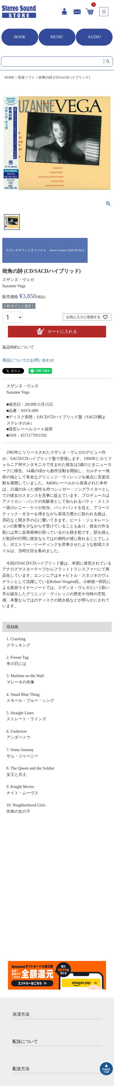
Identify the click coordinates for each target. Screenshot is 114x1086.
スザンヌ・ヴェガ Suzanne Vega (18, 282)
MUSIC (57, 37)
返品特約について (18, 347)
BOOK (20, 37)
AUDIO (94, 37)
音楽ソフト (26, 77)
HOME (9, 77)
